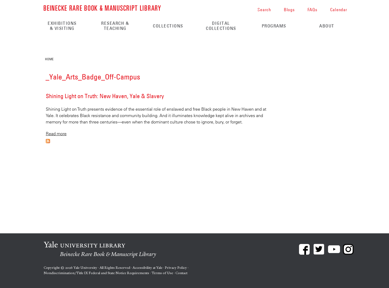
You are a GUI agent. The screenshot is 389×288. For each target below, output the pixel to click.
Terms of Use (162, 273)
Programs (274, 26)
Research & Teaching (115, 26)
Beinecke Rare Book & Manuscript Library (102, 7)
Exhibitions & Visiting (62, 26)
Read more (56, 133)
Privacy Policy (176, 267)
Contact (181, 273)
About (326, 26)
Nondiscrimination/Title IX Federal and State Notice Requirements (96, 273)
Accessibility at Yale (147, 267)
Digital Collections (221, 26)
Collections (168, 26)
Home (49, 59)
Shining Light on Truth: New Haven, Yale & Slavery (105, 96)
